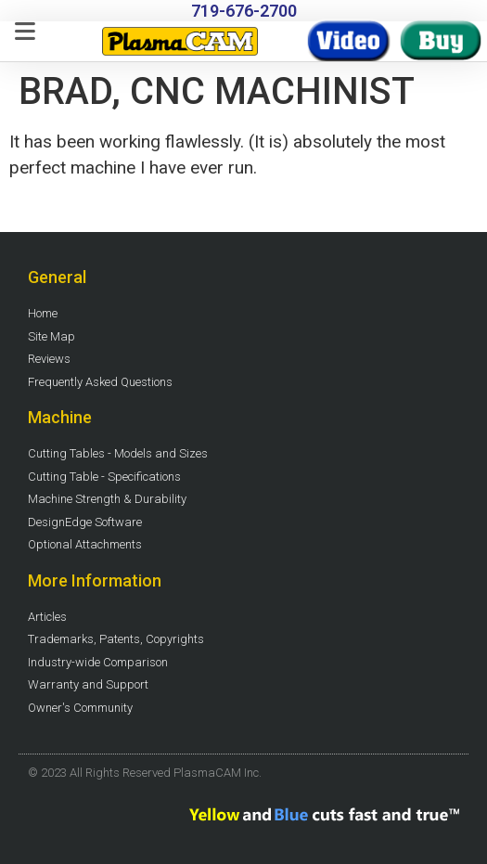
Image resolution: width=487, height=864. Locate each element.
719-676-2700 (244, 10)
